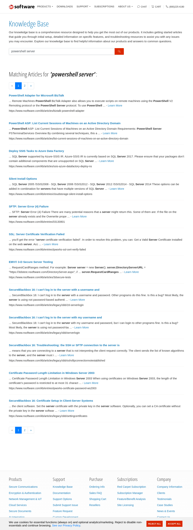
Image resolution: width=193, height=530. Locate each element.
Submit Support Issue (65, 505)
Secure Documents (20, 511)
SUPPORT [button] (82, 6)
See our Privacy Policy (66, 525)
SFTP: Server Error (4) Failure (29, 206)
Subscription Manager (130, 493)
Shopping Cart (97, 499)
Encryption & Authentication (25, 493)
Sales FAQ (95, 493)
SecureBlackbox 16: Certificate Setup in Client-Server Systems (51, 400)
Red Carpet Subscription (131, 486)
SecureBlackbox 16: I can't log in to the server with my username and (55, 317)
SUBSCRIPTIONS (104, 6)
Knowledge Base (29, 23)
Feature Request (62, 511)
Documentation (61, 493)
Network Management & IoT (25, 499)
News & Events (166, 511)
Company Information (169, 486)
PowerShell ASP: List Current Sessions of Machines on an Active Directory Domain (64, 123)
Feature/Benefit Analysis (131, 499)
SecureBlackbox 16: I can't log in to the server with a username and (54, 289)
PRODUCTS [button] (44, 6)
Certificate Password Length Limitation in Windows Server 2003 (51, 372)
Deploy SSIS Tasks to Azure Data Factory (36, 151)
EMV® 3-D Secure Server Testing (31, 261)
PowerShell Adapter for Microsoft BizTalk (36, 95)
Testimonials (164, 499)
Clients (161, 493)
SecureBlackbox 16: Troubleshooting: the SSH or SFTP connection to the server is (64, 345)
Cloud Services (18, 505)
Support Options (62, 499)
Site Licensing (125, 505)
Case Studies (165, 505)
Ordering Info (97, 486)
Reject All (154, 524)
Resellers (94, 505)
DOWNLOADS (65, 6)
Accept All (174, 524)
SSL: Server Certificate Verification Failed (36, 234)
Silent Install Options (23, 178)
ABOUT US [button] (124, 6)
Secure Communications (23, 486)
